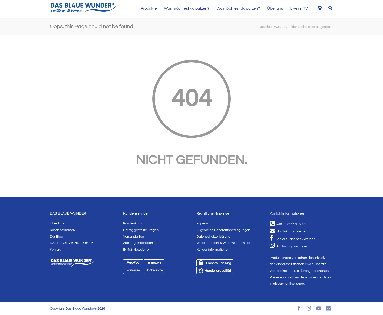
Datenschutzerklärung (213, 236)
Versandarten (133, 236)
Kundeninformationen (213, 249)
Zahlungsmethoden (138, 243)
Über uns (275, 8)
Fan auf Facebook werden (292, 239)
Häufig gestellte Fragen (141, 230)
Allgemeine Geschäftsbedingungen (223, 230)
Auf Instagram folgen (289, 246)
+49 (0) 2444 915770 (288, 224)
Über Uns (57, 223)
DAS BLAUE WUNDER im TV (71, 243)
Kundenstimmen (62, 230)
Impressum (204, 223)
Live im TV (299, 8)
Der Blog (56, 236)
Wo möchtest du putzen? (238, 8)
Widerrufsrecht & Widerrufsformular (223, 243)
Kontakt (56, 249)
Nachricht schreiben (288, 231)
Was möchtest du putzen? (186, 8)
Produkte (149, 8)
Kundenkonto (133, 223)
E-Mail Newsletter (136, 249)
